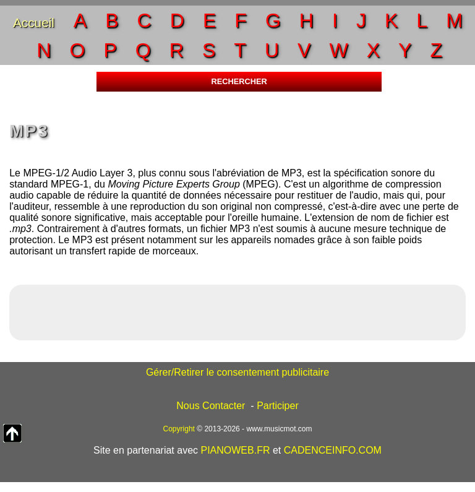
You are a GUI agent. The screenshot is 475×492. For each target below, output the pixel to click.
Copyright (179, 429)
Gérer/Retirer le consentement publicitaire (237, 372)
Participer (278, 405)
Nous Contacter (210, 405)
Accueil (33, 22)
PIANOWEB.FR (235, 450)
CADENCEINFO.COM (333, 450)
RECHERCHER (239, 81)
